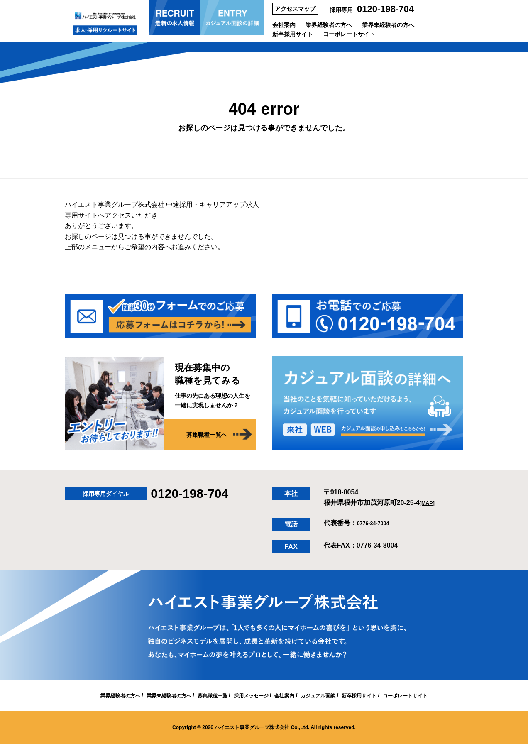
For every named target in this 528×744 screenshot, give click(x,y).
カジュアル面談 (333, 695)
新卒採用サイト (292, 34)
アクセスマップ (295, 8)
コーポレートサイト (349, 34)
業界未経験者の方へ (388, 25)
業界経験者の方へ (329, 25)
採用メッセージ (248, 695)
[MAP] (429, 502)
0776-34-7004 (377, 522)
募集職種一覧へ (201, 435)
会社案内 (284, 25)
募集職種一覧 (198, 695)
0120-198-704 (385, 9)
